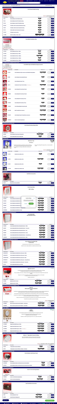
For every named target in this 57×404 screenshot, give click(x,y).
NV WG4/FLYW (5, 253)
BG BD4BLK (5, 237)
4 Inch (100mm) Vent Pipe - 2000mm (15, 60)
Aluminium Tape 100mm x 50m (19, 168)
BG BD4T (4, 228)
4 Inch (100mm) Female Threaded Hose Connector (22, 115)
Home (9, 2)
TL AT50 (9, 159)
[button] (34, 198)
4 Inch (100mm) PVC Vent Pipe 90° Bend (21, 89)
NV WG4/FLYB (5, 255)
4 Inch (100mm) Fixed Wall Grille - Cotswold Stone (17, 207)
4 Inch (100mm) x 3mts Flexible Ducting (16, 18)
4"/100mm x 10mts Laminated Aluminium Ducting (17, 25)
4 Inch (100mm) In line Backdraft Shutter (21, 77)
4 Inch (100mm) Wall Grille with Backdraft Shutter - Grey (18, 230)
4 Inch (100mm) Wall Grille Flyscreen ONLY (16, 264)
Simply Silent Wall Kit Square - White (15, 328)
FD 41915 (4, 58)
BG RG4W (4, 136)
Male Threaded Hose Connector (20, 110)
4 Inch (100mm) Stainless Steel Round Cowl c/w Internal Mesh (19, 363)
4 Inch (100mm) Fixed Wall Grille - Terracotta (17, 203)
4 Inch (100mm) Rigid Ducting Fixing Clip (21, 106)
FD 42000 (4, 60)
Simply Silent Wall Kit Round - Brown (15, 326)
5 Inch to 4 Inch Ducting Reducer (15, 379)
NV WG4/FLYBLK (5, 257)
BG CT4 (9, 84)
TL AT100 (9, 168)
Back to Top (6, 400)
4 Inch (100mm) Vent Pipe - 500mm (15, 53)
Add (52, 18)
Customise (25, 203)
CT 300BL (4, 34)
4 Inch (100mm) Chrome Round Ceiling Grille (17, 134)
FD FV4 (4, 348)
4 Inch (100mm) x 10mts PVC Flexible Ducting (17, 23)
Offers (14, 2)
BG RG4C (4, 134)
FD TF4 (4, 30)
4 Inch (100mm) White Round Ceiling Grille (16, 136)
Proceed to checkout (50, 400)
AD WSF (4, 397)
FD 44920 (9, 102)
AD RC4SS (4, 365)
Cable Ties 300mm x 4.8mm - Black (15, 34)
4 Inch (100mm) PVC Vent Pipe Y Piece (20, 98)
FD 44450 (9, 93)
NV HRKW (4, 283)
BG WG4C (4, 207)
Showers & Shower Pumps (6, 5)
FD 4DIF (4, 346)
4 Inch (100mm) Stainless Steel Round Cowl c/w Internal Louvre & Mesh (21, 365)
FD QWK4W (5, 305)
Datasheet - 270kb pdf (50, 149)
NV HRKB (4, 281)
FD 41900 (4, 55)
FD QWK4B (5, 303)
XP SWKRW (5, 324)
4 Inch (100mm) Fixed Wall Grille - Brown (16, 205)
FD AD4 (4, 27)
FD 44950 (9, 98)
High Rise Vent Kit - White (14, 283)
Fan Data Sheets (51, 300)
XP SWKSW (5, 328)
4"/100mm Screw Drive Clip (14, 32)
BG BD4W (4, 225)
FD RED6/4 (9, 119)
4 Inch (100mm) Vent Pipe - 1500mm (15, 58)
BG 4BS (9, 77)
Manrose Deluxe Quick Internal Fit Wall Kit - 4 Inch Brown (19, 303)
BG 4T (9, 81)
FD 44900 (9, 89)
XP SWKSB (5, 330)
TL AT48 (9, 154)
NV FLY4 (4, 264)
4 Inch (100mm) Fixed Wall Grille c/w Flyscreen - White (18, 253)
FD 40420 (9, 106)
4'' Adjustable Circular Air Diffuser (15, 346)
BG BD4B (4, 232)
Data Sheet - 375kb (44, 343)
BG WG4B (4, 205)
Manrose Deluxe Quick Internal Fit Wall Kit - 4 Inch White (18, 305)
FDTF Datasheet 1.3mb (50, 15)
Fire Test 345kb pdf (50, 343)
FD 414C (9, 72)
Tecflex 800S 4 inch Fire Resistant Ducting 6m (17, 30)
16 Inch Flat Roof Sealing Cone (15, 397)
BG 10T (4, 182)
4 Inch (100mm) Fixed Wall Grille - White (16, 198)
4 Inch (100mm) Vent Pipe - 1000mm (15, 55)
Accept (31, 203)
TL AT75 (9, 164)
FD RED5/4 (5, 376)
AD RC (4, 394)
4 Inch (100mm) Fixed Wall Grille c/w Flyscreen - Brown (18, 255)
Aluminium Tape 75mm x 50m (19, 164)
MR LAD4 (4, 25)
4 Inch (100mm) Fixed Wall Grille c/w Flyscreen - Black (18, 257)
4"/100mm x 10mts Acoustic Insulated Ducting (17, 27)
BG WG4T (4, 203)
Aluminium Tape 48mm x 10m (19, 154)
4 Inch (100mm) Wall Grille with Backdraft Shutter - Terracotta (19, 228)
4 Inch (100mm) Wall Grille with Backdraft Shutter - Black (18, 237)
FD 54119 (4, 379)
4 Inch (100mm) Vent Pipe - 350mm (15, 51)
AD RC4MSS (5, 363)
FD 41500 (4, 53)
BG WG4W (4, 198)
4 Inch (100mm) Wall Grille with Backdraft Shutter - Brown (19, 232)
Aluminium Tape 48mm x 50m (19, 159)
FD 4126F (9, 115)
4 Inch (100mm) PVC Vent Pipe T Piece (20, 102)
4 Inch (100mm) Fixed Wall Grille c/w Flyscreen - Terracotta (19, 262)
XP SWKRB (5, 326)
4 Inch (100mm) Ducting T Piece (19, 81)
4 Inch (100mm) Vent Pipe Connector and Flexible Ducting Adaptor (25, 72)
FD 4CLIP (4, 32)
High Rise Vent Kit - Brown (14, 281)
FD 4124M (9, 110)
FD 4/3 (4, 18)
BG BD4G (4, 230)
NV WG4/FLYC (5, 259)
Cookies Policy (28, 205)
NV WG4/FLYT (5, 262)
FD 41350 (4, 51)
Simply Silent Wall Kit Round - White (15, 324)
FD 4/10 (4, 23)
